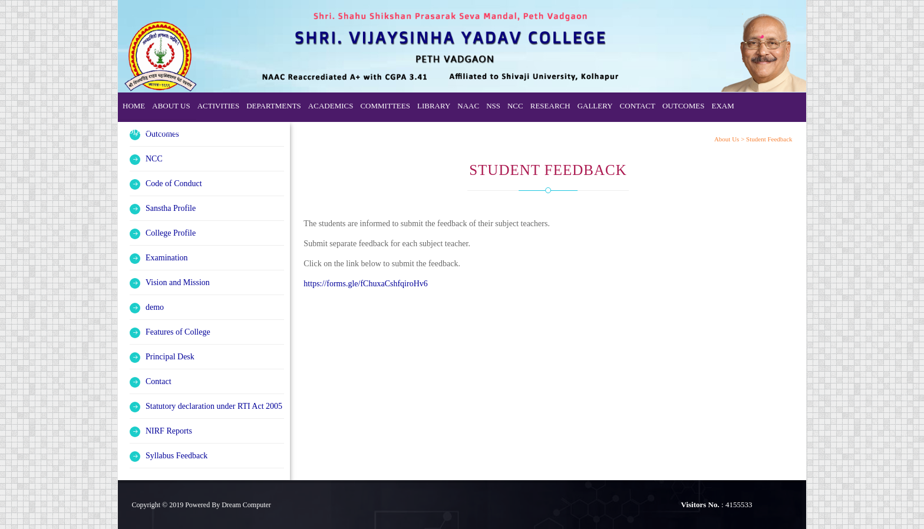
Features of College (178, 332)
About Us (171, 105)
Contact (637, 105)
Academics (331, 105)
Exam (722, 105)
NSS (493, 105)
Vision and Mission (178, 282)
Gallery (595, 105)
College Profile (171, 233)
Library (433, 105)
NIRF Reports (169, 430)
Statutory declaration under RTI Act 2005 (214, 406)
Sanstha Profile (171, 208)
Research (550, 105)
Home (134, 105)
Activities (218, 105)
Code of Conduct (158, 131)
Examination (167, 257)
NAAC (468, 105)
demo (155, 307)
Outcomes (683, 105)
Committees (385, 105)
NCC (515, 105)
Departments (273, 105)
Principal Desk (170, 356)
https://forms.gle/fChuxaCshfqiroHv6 (365, 283)
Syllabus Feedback (176, 455)
